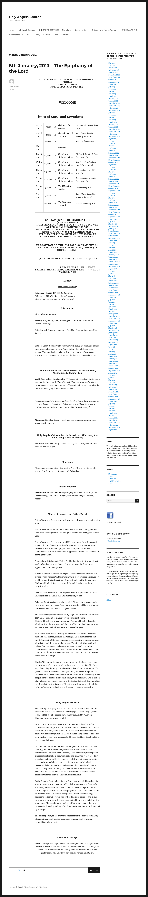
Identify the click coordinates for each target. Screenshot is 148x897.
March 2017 (112, 309)
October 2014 (113, 368)
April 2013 (112, 411)
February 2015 (113, 359)
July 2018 (111, 271)
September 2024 (114, 110)
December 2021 (113, 184)
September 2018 (114, 267)
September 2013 (114, 399)
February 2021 (113, 205)
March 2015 (112, 356)
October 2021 (113, 188)
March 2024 (112, 122)
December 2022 (114, 158)
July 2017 (111, 300)
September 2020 (114, 217)
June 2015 (111, 349)
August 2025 (112, 84)
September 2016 (114, 321)
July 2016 (111, 326)
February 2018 (113, 283)
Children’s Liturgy (116, 481)
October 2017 (113, 293)
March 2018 (112, 281)
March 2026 (112, 68)
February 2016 (113, 330)
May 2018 (111, 276)
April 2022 (112, 174)
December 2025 (114, 75)
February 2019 (113, 255)
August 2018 (112, 269)
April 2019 (112, 250)
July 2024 (111, 113)
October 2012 (113, 425)
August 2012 (112, 430)
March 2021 (112, 203)
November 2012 (114, 423)
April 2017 (112, 307)
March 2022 (112, 177)
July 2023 (111, 141)
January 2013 (113, 418)
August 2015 (112, 345)
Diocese (113, 479)
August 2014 (112, 373)
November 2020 (114, 212)
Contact (46, 35)
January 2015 (113, 361)
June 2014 (111, 378)
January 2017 (113, 314)
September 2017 (114, 295)
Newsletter (67, 30)
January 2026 (113, 73)
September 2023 (114, 136)
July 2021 (111, 193)
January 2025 (113, 101)
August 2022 (112, 165)
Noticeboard (14, 35)
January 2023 (113, 155)
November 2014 (114, 366)
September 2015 (114, 342)
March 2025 (112, 96)
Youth (112, 483)
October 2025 (113, 80)
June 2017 (111, 302)
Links (28, 35)
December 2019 (114, 231)
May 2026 (112, 63)
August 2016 (112, 323)
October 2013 (113, 397)
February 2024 (113, 125)
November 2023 (114, 132)
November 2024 (114, 106)
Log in (109, 599)
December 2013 (113, 392)
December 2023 (114, 129)
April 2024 (112, 120)
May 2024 (111, 118)
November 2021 (114, 186)
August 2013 (112, 401)
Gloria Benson (14, 86)
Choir (112, 476)
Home (11, 30)
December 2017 (113, 288)
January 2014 (113, 390)
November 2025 (114, 77)
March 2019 (112, 252)
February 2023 (113, 153)
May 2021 (111, 198)
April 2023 (112, 148)
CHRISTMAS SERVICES (48, 30)
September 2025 (114, 82)
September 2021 (114, 191)
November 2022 (114, 160)
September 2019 (114, 238)
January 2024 (113, 127)
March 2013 (112, 413)
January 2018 (113, 285)
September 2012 (114, 427)
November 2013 (113, 394)
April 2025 (112, 94)
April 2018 (112, 278)
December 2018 (113, 259)
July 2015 (111, 347)
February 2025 (113, 99)
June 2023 (112, 144)
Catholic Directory (113, 541)
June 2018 (111, 274)
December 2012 (113, 420)
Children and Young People (104, 30)
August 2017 (112, 297)
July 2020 (111, 222)
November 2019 (114, 233)
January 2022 (113, 181)
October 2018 (113, 264)
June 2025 (112, 89)
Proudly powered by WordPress (36, 887)
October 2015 (113, 340)
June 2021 (111, 196)
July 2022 (111, 167)
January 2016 (113, 333)
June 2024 (112, 115)
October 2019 (113, 236)
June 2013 (111, 406)
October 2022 (113, 162)
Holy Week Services (26, 30)
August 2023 (112, 139)
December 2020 (114, 210)
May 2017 (111, 304)
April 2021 (112, 200)
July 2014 (111, 375)
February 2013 (113, 416)
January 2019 (113, 257)
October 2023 (113, 134)
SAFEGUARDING (129, 30)
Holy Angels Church (25, 17)
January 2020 (113, 229)
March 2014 (112, 385)
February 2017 (113, 311)
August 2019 (112, 241)
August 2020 (112, 219)
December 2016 (114, 316)
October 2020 (113, 214)
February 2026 (113, 70)
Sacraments (80, 30)
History (37, 35)
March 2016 (112, 328)
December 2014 (113, 364)
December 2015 (113, 335)
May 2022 (111, 172)
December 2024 (114, 103)
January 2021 (113, 207)
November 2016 (114, 319)
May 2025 (111, 91)
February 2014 (113, 387)
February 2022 (113, 179)
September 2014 (114, 371)
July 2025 (111, 87)
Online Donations (61, 35)
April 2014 (112, 382)
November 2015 (114, 338)
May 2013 (111, 408)
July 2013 (111, 404)
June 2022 (112, 170)
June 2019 (112, 245)
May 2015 (111, 352)
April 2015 (112, 354)
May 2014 (111, 380)
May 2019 (111, 248)
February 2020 (113, 226)
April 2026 (112, 65)
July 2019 (111, 243)
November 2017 (114, 290)
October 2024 (113, 108)
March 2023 (112, 151)
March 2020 (112, 224)
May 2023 (111, 146)
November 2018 (114, 262)
